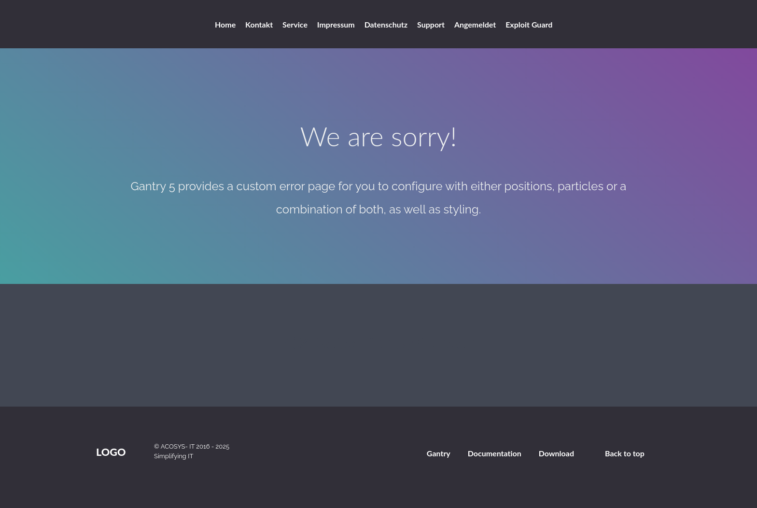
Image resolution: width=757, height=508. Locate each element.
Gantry (438, 453)
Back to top (625, 453)
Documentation (494, 453)
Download (556, 453)
